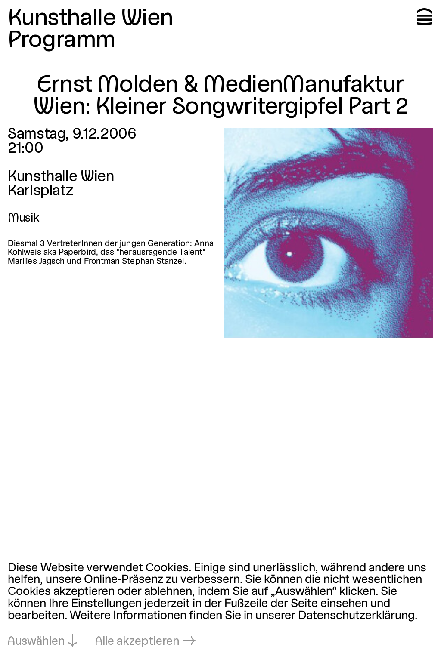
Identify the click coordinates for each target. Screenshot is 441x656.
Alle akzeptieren (137, 642)
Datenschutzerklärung (356, 616)
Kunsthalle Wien (90, 18)
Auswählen (36, 642)
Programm (61, 40)
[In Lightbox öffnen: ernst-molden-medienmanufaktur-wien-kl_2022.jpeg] (328, 233)
